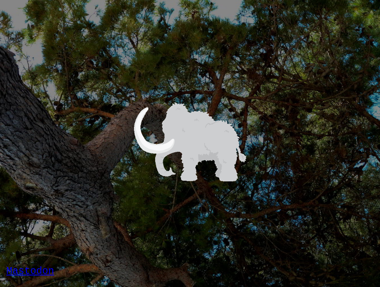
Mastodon (30, 271)
